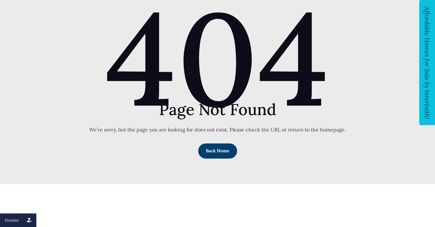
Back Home (218, 151)
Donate (20, 220)
